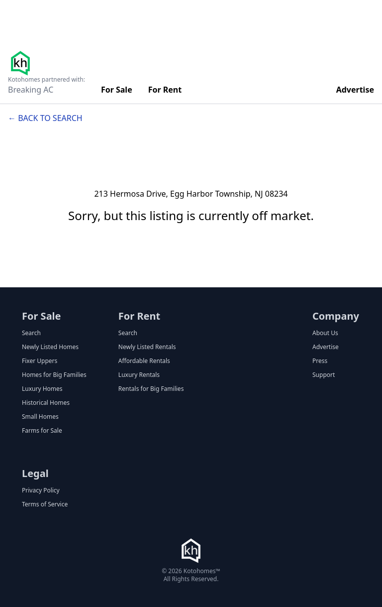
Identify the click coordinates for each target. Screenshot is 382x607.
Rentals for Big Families (151, 389)
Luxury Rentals (139, 375)
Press (319, 361)
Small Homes (40, 417)
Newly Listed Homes (50, 347)
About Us (325, 333)
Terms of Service (45, 504)
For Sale (116, 89)
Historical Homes (46, 403)
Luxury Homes (42, 389)
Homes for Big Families (54, 375)
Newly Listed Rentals (147, 347)
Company (335, 316)
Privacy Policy (41, 490)
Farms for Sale (42, 431)
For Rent (165, 89)
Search (31, 333)
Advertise (355, 89)
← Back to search (45, 118)
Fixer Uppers (39, 361)
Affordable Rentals (144, 361)
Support (323, 375)
